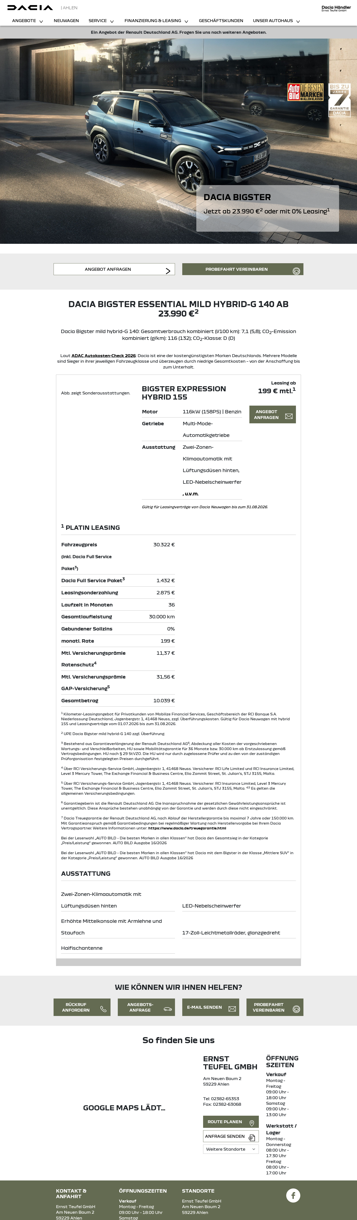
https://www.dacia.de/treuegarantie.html (187, 828)
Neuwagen (66, 20)
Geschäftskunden (221, 20)
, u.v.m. (190, 493)
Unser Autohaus (273, 20)
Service (98, 20)
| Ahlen (69, 7)
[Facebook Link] (293, 1192)
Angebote (24, 20)
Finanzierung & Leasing (153, 20)
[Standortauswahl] (231, 1149)
